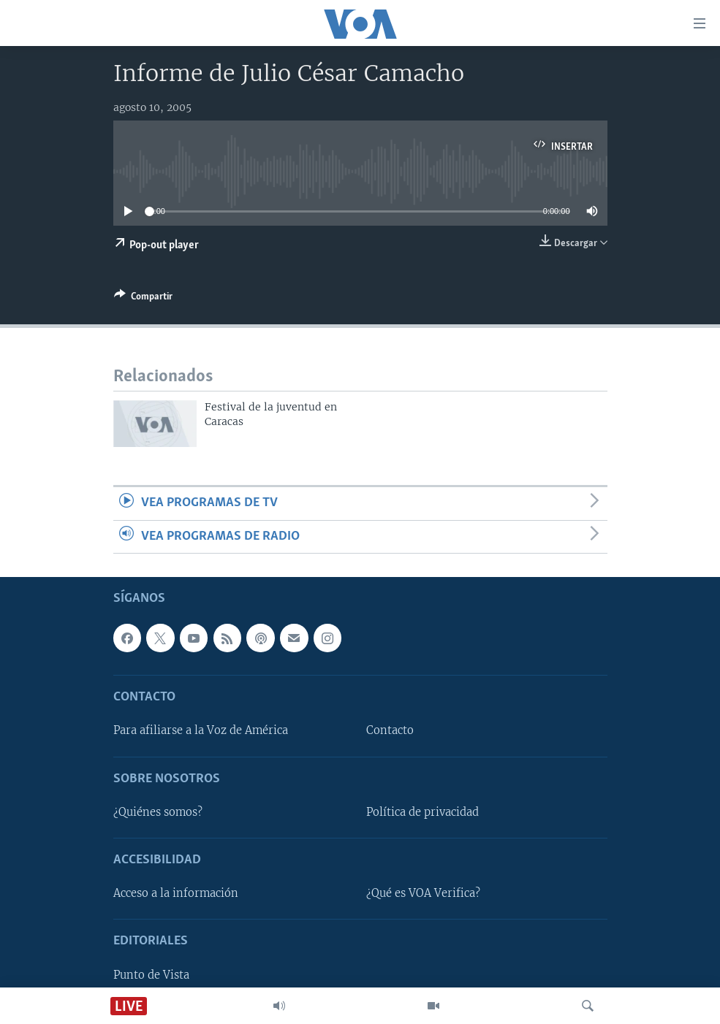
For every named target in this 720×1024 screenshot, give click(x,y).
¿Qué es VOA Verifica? (423, 893)
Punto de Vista (151, 975)
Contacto (390, 731)
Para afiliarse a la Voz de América (200, 731)
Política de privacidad (422, 812)
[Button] (143, 299)
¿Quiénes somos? (157, 812)
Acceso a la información (175, 893)
